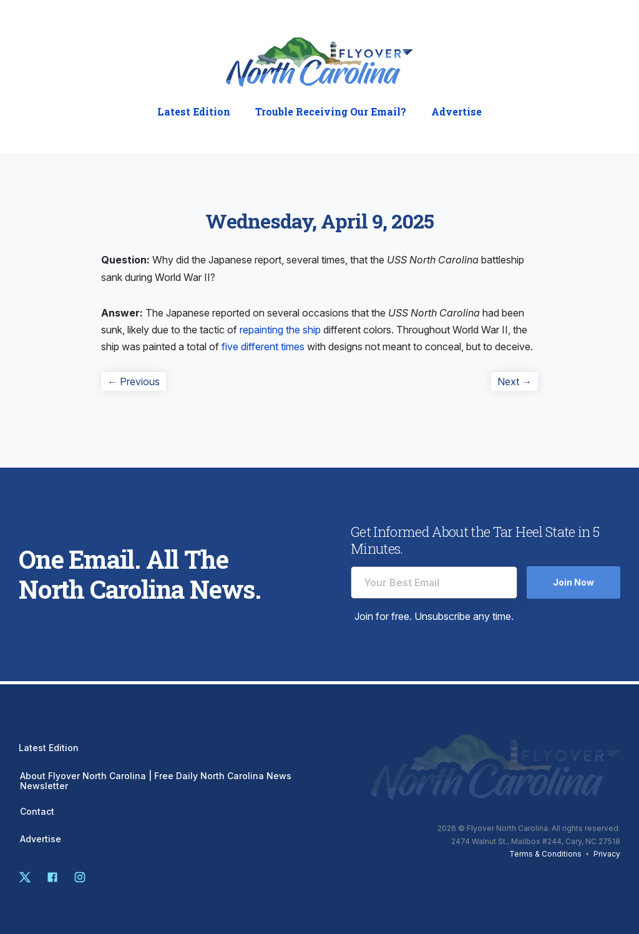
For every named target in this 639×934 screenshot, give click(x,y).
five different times (263, 346)
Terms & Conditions (545, 853)
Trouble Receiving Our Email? (330, 112)
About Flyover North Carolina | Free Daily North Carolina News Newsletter (155, 781)
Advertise (456, 112)
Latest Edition (193, 112)
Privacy (606, 853)
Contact (37, 812)
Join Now (573, 582)
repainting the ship (280, 329)
